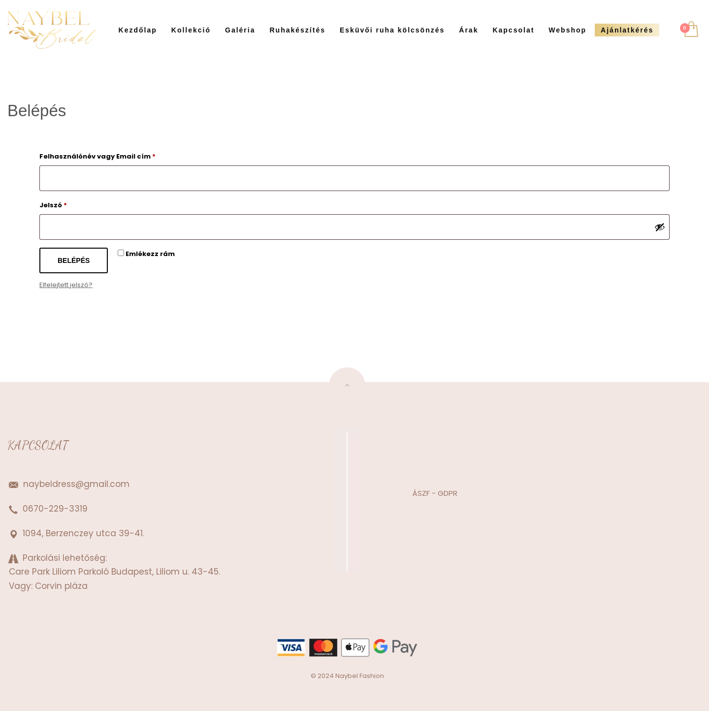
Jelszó (68, 204)
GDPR (446, 493)
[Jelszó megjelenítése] (659, 227)
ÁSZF (421, 493)
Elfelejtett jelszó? (66, 285)
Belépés (74, 260)
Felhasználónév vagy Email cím (112, 155)
